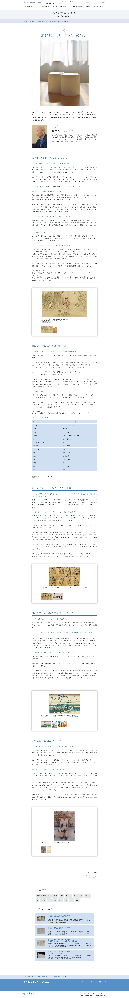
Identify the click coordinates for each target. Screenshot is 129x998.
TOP (24, 21)
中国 (75, 896)
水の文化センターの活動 (49, 7)
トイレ (43, 900)
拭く (49, 900)
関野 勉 (55, 896)
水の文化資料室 (77, 7)
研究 (71, 900)
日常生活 (87, 896)
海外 (61, 896)
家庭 (66, 900)
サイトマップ (83, 983)
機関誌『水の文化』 (47, 21)
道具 (55, 900)
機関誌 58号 (57, 21)
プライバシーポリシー (100, 994)
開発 (77, 900)
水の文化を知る (65, 7)
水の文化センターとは (31, 7)
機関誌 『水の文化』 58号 (43, 896)
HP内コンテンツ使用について (94, 7)
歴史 (81, 896)
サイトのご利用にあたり (87, 994)
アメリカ (68, 896)
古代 (60, 900)
